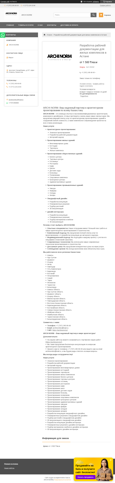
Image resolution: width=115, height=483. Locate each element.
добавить (96, 1)
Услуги (49, 35)
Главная (10, 25)
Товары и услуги (25, 25)
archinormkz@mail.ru (16, 99)
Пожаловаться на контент (62, 480)
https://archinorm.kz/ (60, 330)
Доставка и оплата (69, 25)
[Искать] (93, 15)
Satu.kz (67, 478)
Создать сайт (5, 1)
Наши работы (9, 468)
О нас (40, 25)
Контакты (51, 25)
